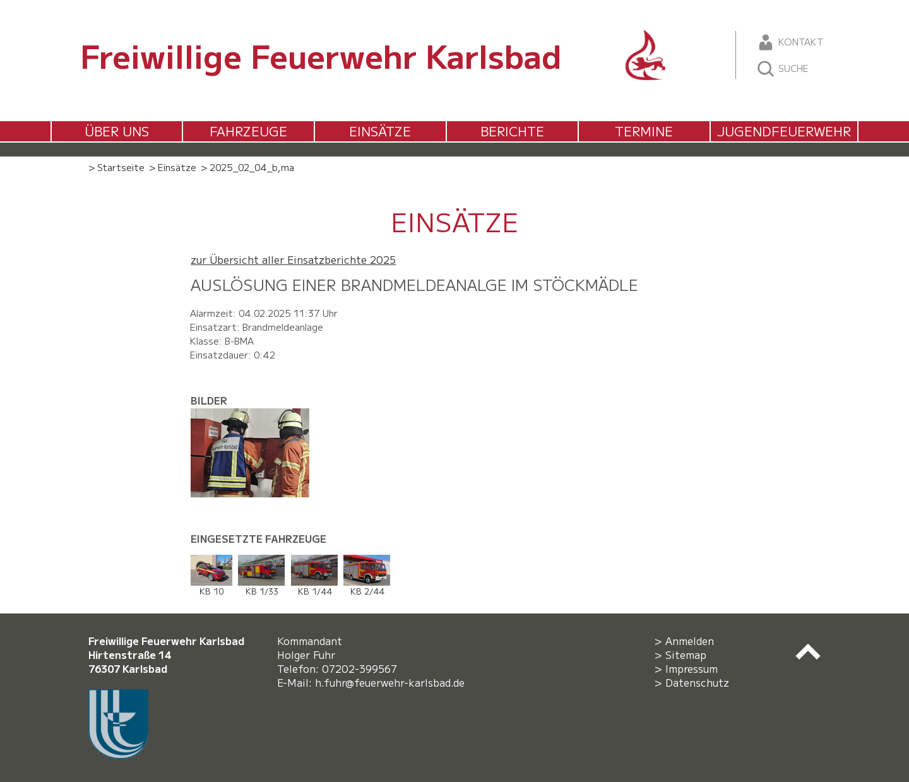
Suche (782, 68)
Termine (644, 131)
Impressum (691, 668)
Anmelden (689, 640)
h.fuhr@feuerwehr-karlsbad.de (393, 682)
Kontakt (790, 42)
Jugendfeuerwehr (784, 131)
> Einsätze (172, 167)
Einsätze (380, 131)
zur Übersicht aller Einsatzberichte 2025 (293, 259)
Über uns (117, 131)
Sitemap (685, 654)
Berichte (512, 131)
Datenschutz (697, 682)
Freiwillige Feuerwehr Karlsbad (321, 55)
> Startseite (116, 167)
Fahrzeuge (248, 131)
